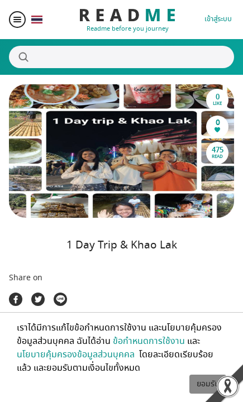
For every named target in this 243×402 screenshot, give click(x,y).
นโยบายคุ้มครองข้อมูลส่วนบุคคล (77, 354)
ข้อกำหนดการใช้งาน (149, 341)
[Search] (121, 57)
